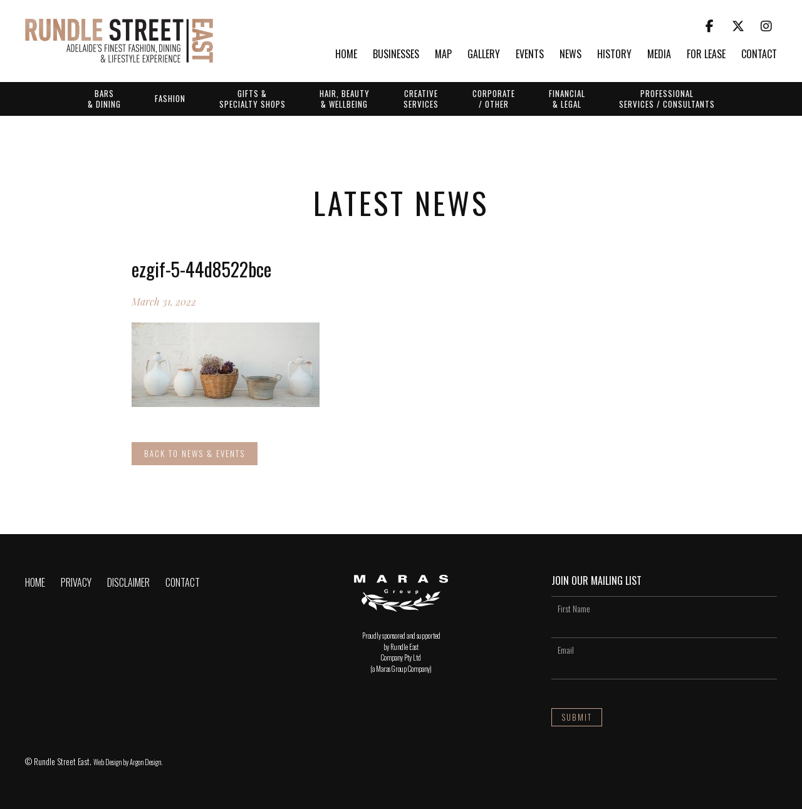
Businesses (396, 54)
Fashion (170, 98)
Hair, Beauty (345, 98)
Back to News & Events (194, 453)
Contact (759, 54)
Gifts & (252, 98)
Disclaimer (128, 582)
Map (443, 54)
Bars (104, 98)
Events (530, 54)
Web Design (107, 762)
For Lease (706, 54)
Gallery (483, 54)
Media (659, 54)
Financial (567, 98)
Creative (421, 98)
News (570, 54)
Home (346, 54)
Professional (667, 98)
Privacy (76, 582)
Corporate (493, 98)
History (614, 54)
